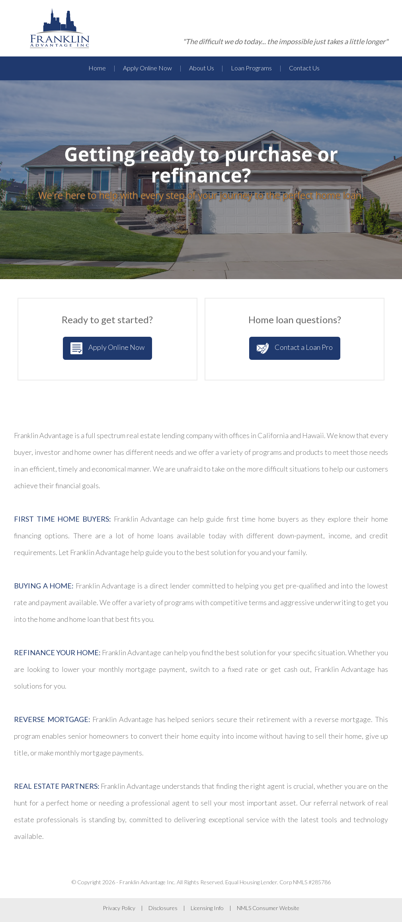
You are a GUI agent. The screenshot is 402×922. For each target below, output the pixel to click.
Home (97, 68)
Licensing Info (207, 908)
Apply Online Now (147, 68)
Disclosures (163, 908)
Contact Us (304, 68)
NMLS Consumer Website (268, 908)
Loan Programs (251, 68)
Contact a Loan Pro (295, 348)
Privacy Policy (119, 908)
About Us (201, 68)
